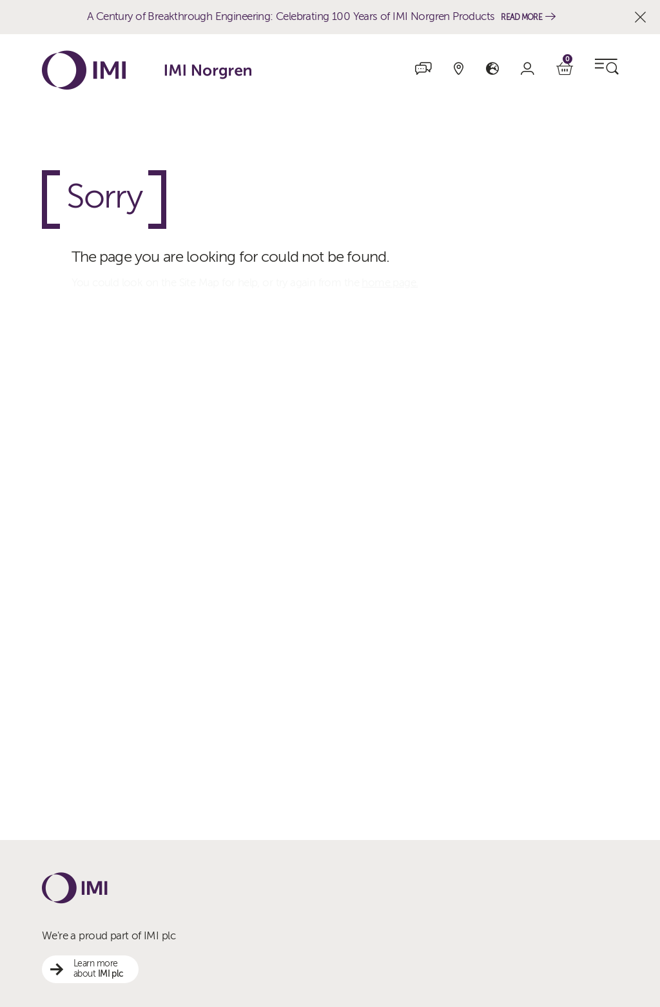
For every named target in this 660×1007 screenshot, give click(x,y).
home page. (390, 283)
